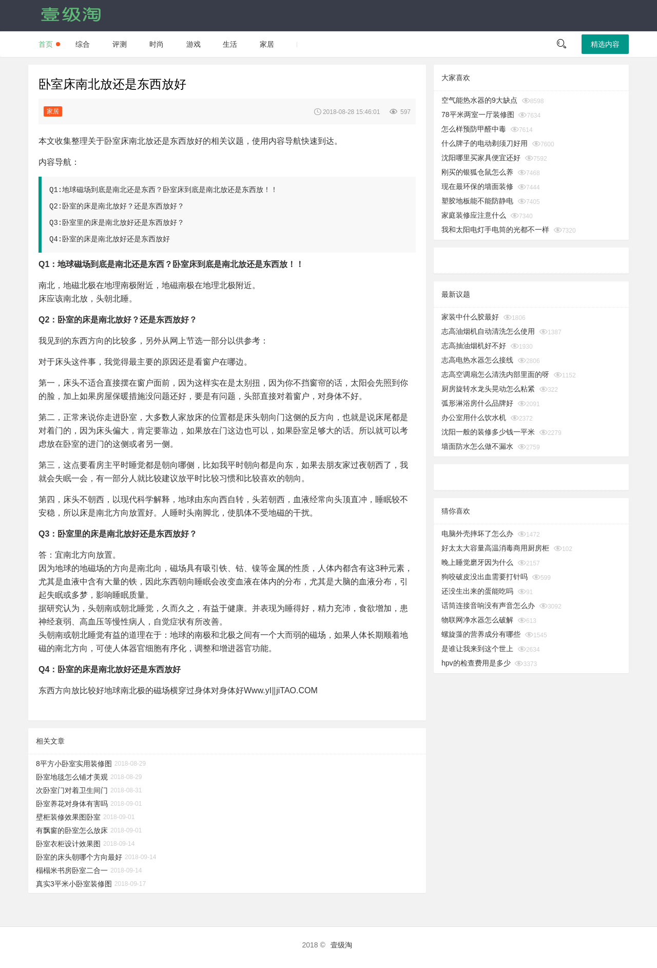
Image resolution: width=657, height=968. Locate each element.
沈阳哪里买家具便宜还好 (480, 158)
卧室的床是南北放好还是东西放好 (116, 239)
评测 (119, 44)
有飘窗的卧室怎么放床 (72, 830)
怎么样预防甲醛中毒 (473, 129)
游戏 (193, 44)
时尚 (156, 44)
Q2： (47, 319)
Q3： (47, 533)
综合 (82, 44)
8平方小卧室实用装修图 (74, 764)
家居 (267, 44)
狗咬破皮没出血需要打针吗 (484, 577)
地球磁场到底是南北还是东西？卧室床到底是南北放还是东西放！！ (170, 190)
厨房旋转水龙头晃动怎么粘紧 (488, 389)
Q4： (47, 669)
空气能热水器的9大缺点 (479, 100)
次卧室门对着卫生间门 (72, 790)
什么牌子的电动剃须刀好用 (484, 143)
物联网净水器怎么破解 (477, 620)
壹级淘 (341, 945)
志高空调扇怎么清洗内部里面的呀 (495, 374)
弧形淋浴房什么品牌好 (477, 403)
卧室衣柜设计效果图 (68, 844)
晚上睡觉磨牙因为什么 (477, 562)
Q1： (47, 264)
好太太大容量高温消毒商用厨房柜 (495, 548)
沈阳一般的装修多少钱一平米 (488, 432)
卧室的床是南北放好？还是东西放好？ (123, 206)
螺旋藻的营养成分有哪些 (480, 634)
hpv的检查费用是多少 (476, 663)
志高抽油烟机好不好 (473, 345)
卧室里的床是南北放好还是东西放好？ (123, 223)
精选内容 (605, 44)
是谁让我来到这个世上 (477, 648)
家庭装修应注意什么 (473, 215)
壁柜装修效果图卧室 (68, 817)
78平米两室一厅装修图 (477, 114)
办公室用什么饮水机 (473, 417)
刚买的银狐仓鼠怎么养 (477, 172)
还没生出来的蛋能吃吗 (477, 591)
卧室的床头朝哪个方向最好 (79, 857)
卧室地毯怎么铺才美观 (72, 777)
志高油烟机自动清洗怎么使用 (488, 331)
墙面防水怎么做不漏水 (477, 446)
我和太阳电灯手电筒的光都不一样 (495, 229)
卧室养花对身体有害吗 (72, 804)
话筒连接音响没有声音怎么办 (488, 605)
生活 (230, 44)
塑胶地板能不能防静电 (477, 201)
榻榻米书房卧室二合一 (72, 870)
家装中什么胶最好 (470, 317)
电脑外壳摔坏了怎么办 (477, 533)
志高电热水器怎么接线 (477, 360)
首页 (45, 44)
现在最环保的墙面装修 (477, 186)
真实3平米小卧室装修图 (74, 884)
